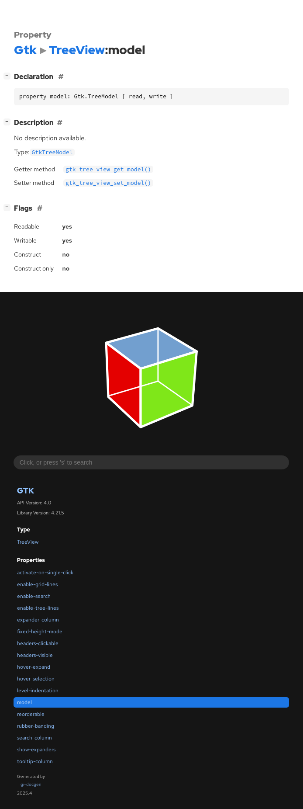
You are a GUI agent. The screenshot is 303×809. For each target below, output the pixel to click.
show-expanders (36, 749)
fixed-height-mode (39, 631)
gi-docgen (31, 784)
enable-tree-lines (38, 607)
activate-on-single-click (45, 572)
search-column (34, 737)
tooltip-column (35, 761)
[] (8, 76)
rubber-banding (35, 725)
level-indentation (38, 690)
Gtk (25, 490)
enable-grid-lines (37, 584)
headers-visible (35, 655)
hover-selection (36, 678)
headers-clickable (38, 643)
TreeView (27, 541)
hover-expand (33, 666)
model (24, 702)
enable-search (34, 596)
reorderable (31, 714)
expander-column (38, 619)
